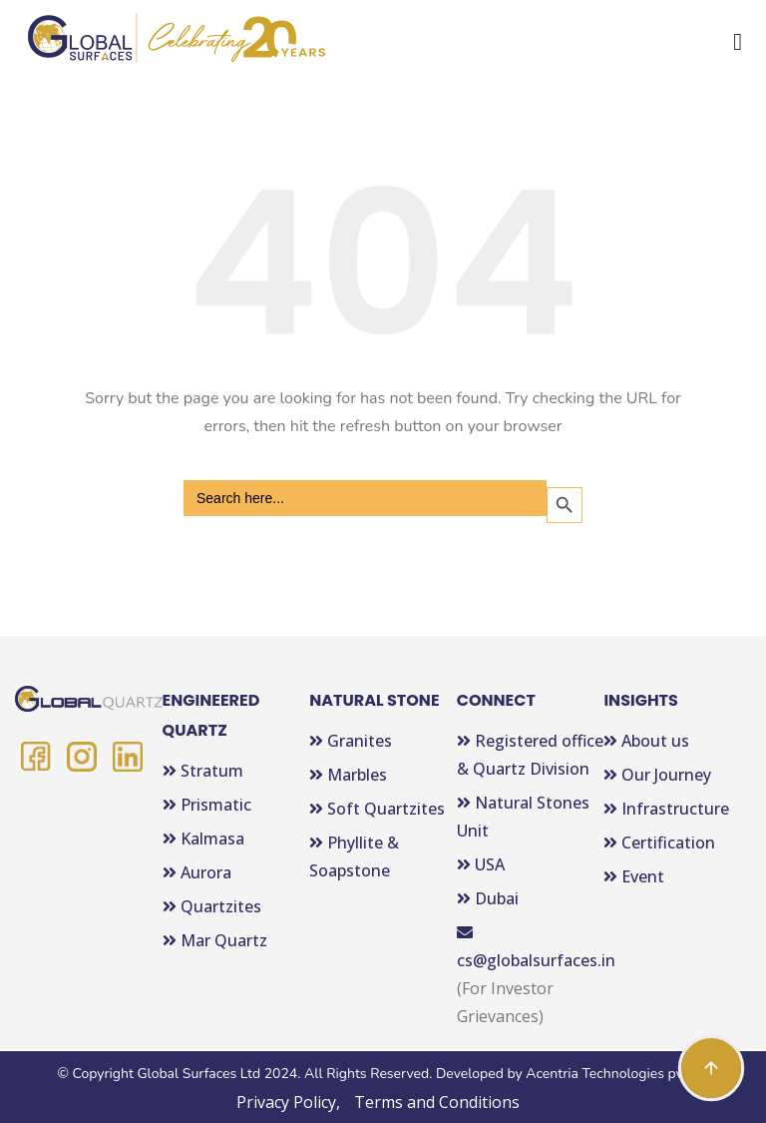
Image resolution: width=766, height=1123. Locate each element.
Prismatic (207, 805)
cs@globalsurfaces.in (530, 947)
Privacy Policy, (288, 1102)
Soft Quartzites (377, 809)
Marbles (348, 775)
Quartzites (212, 906)
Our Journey (657, 775)
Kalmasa (203, 838)
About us (646, 741)
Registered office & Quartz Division (530, 755)
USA (481, 864)
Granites (350, 741)
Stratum (203, 771)
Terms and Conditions (437, 1102)
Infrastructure (666, 809)
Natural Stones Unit (523, 817)
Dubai (488, 898)
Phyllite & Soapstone (354, 856)
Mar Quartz (215, 940)
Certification (659, 842)
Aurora (197, 872)
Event (633, 876)
